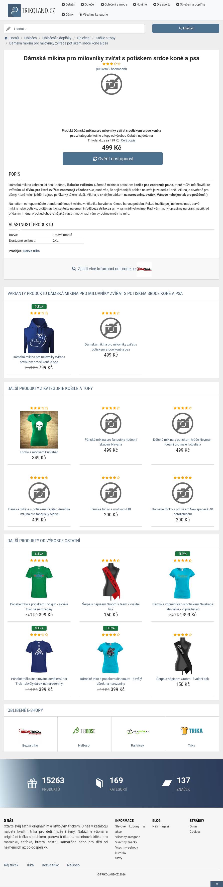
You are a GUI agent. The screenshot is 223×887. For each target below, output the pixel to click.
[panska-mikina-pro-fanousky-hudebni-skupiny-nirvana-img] (111, 423)
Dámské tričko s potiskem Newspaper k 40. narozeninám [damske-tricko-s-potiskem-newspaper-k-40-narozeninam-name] (183, 511)
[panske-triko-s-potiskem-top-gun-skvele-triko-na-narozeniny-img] (39, 582)
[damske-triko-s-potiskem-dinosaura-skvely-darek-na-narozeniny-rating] (111, 634)
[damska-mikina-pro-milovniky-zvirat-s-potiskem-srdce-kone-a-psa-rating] (39, 313)
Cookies (195, 831)
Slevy (118, 858)
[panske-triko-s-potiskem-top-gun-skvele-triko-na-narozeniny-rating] (39, 560)
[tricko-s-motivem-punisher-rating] (39, 408)
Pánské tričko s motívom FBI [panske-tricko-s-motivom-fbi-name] (110, 509)
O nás (193, 826)
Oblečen (87, 4)
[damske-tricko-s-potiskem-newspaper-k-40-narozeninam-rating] (182, 477)
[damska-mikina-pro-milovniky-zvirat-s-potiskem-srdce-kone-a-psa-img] (39, 334)
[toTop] (216, 884)
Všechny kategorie (93, 14)
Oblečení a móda (114, 4)
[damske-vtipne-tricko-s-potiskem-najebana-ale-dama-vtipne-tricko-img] (182, 582)
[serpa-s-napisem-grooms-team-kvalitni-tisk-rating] (111, 560)
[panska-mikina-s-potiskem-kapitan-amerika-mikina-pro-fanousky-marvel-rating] (39, 477)
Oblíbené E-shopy (25, 710)
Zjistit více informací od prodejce (111, 269)
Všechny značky (126, 842)
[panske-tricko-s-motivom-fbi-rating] (111, 477)
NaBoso (73, 865)
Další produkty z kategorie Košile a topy (50, 388)
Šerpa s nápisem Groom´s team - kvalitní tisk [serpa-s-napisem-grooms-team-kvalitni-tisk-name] (111, 606)
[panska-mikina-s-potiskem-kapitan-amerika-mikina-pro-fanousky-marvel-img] (39, 493)
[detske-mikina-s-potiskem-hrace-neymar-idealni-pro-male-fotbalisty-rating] (182, 408)
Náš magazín (161, 826)
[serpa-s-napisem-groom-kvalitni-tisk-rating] (182, 634)
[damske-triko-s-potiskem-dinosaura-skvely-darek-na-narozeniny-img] (111, 656)
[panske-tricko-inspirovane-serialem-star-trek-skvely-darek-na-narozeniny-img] (39, 656)
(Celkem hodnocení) (111, 69)
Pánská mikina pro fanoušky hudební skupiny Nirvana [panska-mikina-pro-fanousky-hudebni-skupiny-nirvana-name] (111, 442)
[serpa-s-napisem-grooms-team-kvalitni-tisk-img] (111, 582)
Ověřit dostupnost (113, 158)
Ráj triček (11, 865)
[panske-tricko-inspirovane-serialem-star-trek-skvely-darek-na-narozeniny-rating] (39, 634)
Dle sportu (162, 4)
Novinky (140, 4)
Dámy (67, 14)
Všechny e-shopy (126, 847)
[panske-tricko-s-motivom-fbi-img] (111, 493)
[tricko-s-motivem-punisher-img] (39, 430)
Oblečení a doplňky (190, 4)
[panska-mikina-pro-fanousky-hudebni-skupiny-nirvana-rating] (111, 408)
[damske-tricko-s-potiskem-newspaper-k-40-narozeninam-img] (182, 493)
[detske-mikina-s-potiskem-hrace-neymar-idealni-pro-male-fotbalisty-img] (182, 423)
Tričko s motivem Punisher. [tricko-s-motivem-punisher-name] (39, 452)
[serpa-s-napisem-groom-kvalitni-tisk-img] (182, 656)
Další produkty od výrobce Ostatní (44, 540)
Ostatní (68, 4)
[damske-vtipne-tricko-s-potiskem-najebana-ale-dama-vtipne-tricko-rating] (182, 560)
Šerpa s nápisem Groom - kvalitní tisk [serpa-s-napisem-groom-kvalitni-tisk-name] (182, 679)
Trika (30, 865)
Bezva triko (31, 251)
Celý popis (128, 140)
